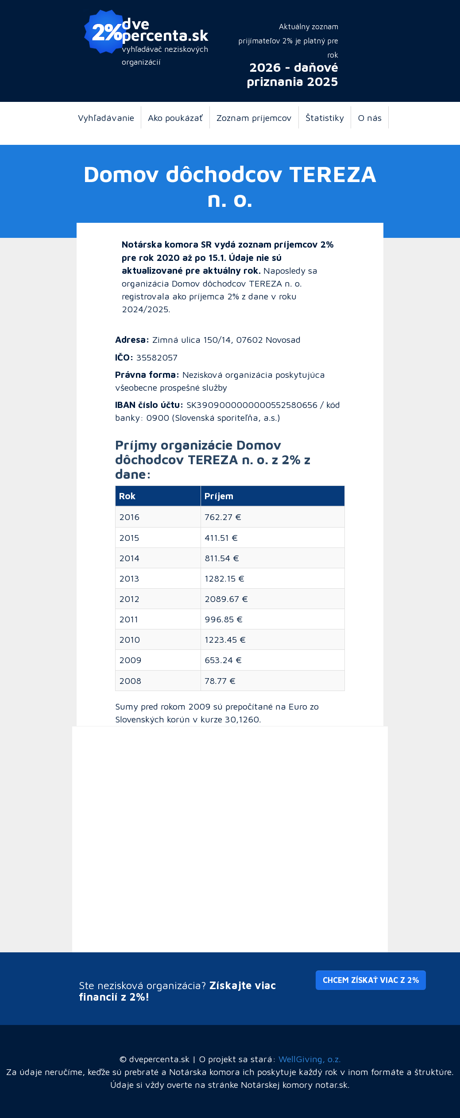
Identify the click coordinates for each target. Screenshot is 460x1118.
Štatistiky (324, 117)
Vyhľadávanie (106, 117)
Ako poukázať (175, 117)
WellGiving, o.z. (309, 1058)
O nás (370, 117)
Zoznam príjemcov (254, 117)
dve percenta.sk (165, 29)
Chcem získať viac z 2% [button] (371, 980)
